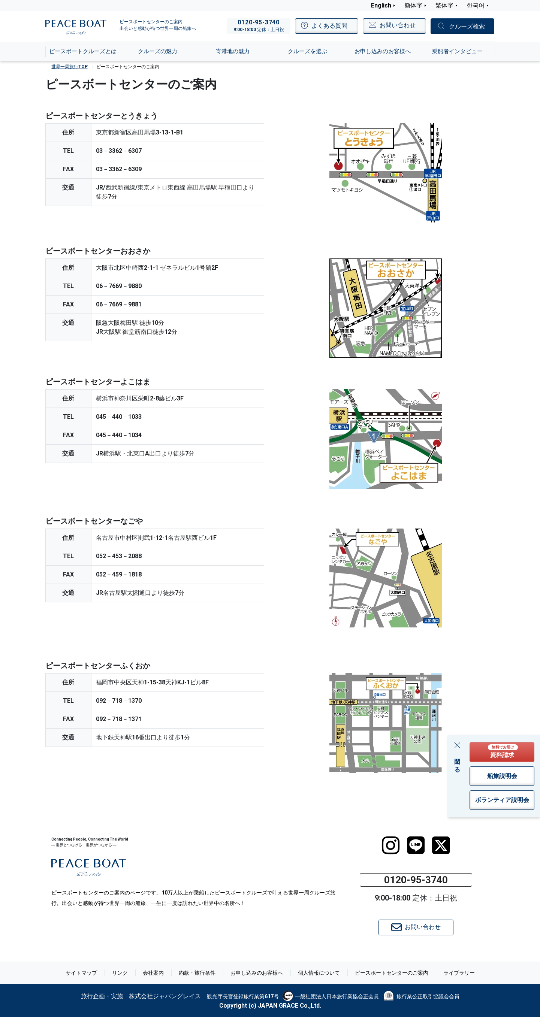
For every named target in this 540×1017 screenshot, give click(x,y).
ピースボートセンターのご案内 (391, 973)
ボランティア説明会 (502, 799)
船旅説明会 (502, 776)
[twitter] (441, 845)
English (381, 5)
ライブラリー (459, 973)
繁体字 (444, 5)
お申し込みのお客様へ (256, 973)
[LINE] (416, 845)
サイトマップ (81, 973)
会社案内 (153, 973)
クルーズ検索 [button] (467, 26)
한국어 (476, 5)
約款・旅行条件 (197, 973)
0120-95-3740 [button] (416, 880)
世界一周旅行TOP (69, 66)
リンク (120, 973)
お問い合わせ (416, 927)
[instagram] (390, 845)
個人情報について (319, 973)
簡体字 (413, 5)
